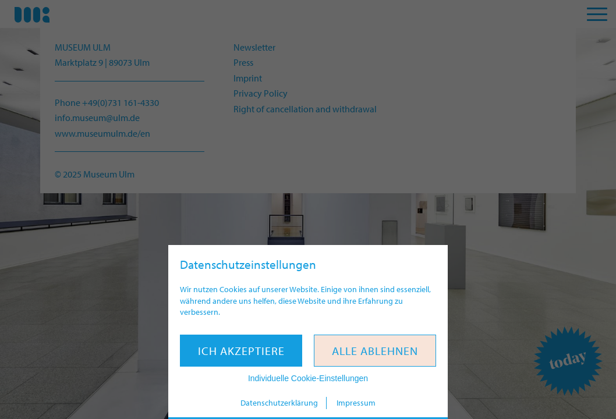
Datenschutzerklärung (279, 402)
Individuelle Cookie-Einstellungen (308, 378)
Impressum (356, 402)
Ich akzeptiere (241, 350)
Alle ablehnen (375, 350)
